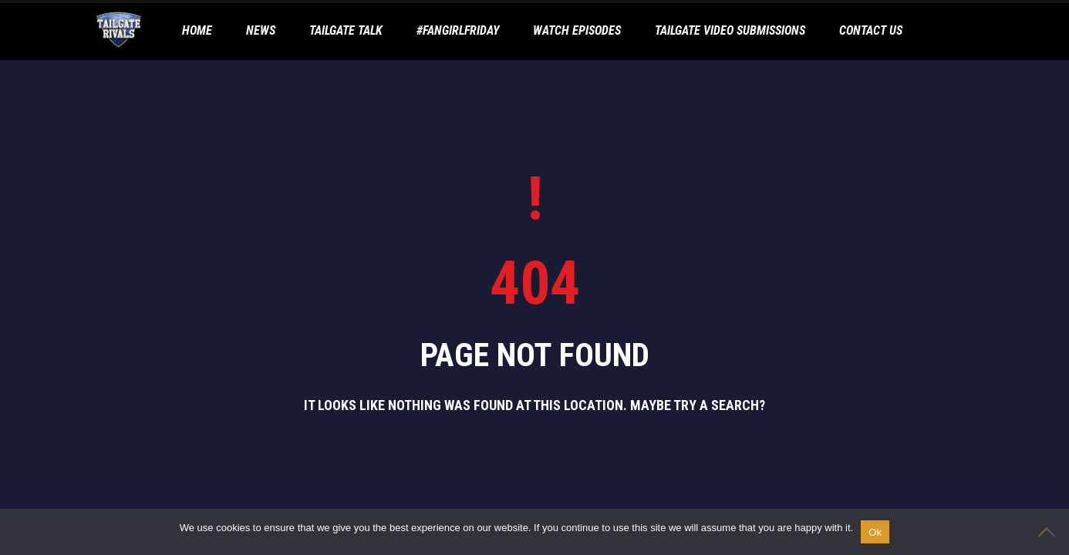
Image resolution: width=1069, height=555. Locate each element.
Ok (875, 532)
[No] (1049, 532)
